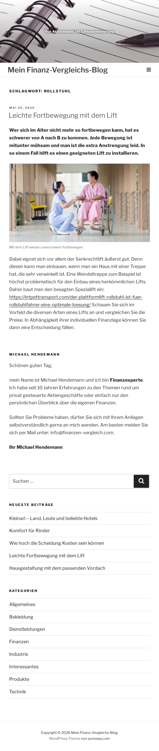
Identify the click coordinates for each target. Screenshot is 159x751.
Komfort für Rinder (29, 530)
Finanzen (19, 641)
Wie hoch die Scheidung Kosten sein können (56, 543)
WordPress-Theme (64, 738)
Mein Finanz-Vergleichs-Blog (58, 69)
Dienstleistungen (27, 629)
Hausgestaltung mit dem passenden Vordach (57, 568)
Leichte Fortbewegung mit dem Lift (63, 115)
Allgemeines (22, 604)
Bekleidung (21, 617)
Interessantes (24, 666)
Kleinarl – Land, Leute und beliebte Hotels (53, 518)
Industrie (18, 654)
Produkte (19, 679)
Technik (17, 691)
